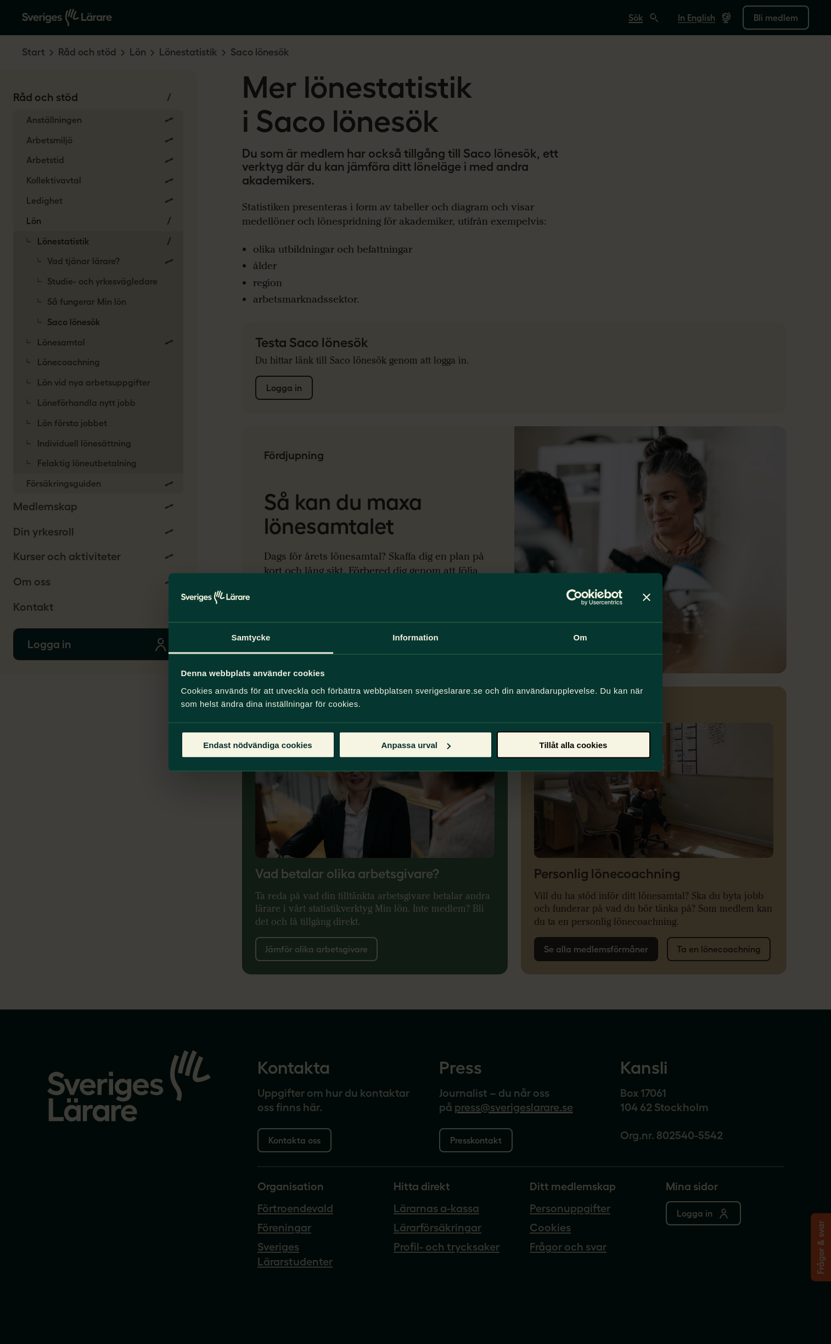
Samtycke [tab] (251, 637)
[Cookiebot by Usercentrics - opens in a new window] (574, 597)
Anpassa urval (416, 745)
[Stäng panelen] (646, 597)
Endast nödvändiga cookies (257, 745)
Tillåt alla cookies (574, 745)
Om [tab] (580, 637)
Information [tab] (415, 637)
